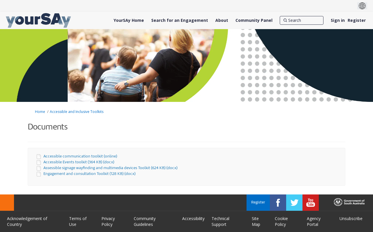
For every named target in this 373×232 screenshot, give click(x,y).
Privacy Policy (108, 221)
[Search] (301, 20)
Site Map (256, 221)
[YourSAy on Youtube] (310, 202)
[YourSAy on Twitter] (294, 202)
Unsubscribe (351, 218)
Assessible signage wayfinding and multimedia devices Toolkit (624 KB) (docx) (110, 168)
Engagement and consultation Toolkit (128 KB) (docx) (89, 174)
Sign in (338, 20)
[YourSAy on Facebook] (278, 202)
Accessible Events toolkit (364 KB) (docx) (78, 162)
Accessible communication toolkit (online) (80, 156)
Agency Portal (314, 221)
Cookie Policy (281, 221)
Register (357, 20)
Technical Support (220, 221)
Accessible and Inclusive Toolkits (76, 111)
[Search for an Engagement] (180, 20)
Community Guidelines (145, 221)
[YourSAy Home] (128, 20)
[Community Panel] (254, 20)
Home (40, 111)
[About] (222, 20)
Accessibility (193, 218)
